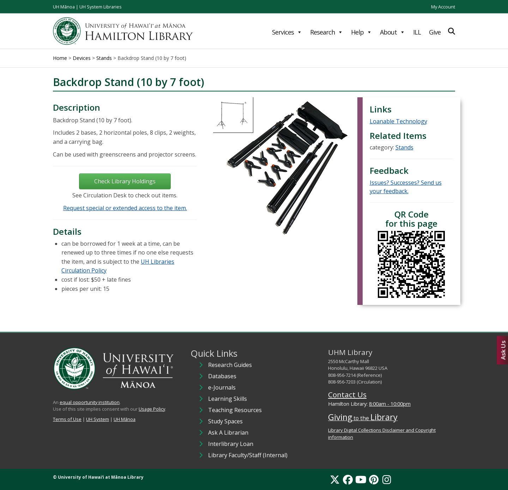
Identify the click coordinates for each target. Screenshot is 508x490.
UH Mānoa (64, 7)
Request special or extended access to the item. (125, 208)
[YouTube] (361, 479)
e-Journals (222, 387)
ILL (417, 32)
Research (326, 32)
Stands (404, 147)
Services (287, 32)
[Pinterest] (374, 479)
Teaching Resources (235, 410)
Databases (222, 376)
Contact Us (347, 394)
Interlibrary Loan (230, 444)
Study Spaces (225, 421)
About (392, 32)
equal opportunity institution (90, 402)
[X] (335, 479)
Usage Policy (152, 409)
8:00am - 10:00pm (390, 403)
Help (361, 32)
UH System (97, 419)
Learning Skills (227, 399)
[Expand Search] (451, 31)
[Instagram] (386, 479)
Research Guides (230, 365)
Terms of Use (67, 419)
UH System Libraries (100, 7)
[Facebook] (348, 479)
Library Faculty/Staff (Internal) (248, 455)
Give (435, 32)
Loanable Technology (398, 121)
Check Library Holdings (125, 181)
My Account (443, 7)
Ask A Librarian (228, 432)
